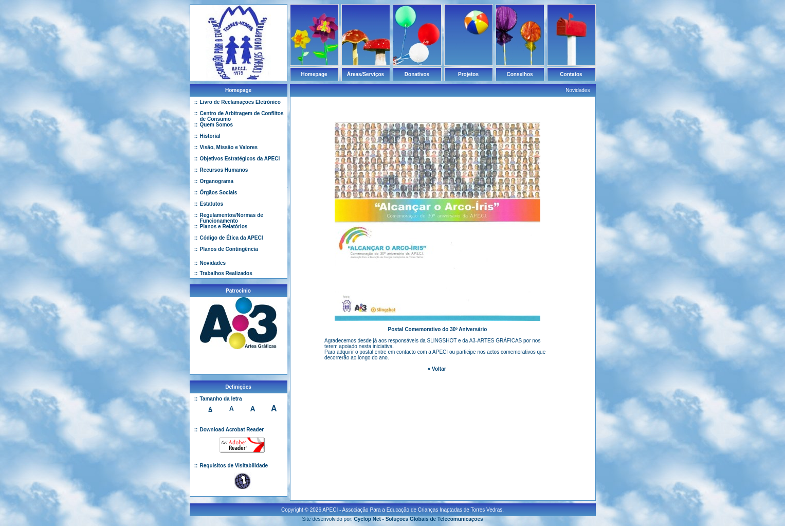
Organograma (217, 181)
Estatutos (212, 204)
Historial (210, 136)
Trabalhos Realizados (226, 273)
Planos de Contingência (229, 249)
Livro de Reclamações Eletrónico (240, 102)
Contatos (571, 74)
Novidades (213, 263)
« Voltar (437, 369)
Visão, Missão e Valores (229, 147)
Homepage (314, 74)
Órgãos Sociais (219, 192)
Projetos (468, 74)
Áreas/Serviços (365, 74)
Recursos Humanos (224, 170)
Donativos (417, 74)
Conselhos (519, 74)
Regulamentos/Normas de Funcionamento (231, 218)
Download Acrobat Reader (232, 429)
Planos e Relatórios (224, 226)
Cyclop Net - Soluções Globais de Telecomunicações (418, 515)
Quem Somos (216, 125)
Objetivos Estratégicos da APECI (240, 158)
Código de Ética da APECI (231, 238)
